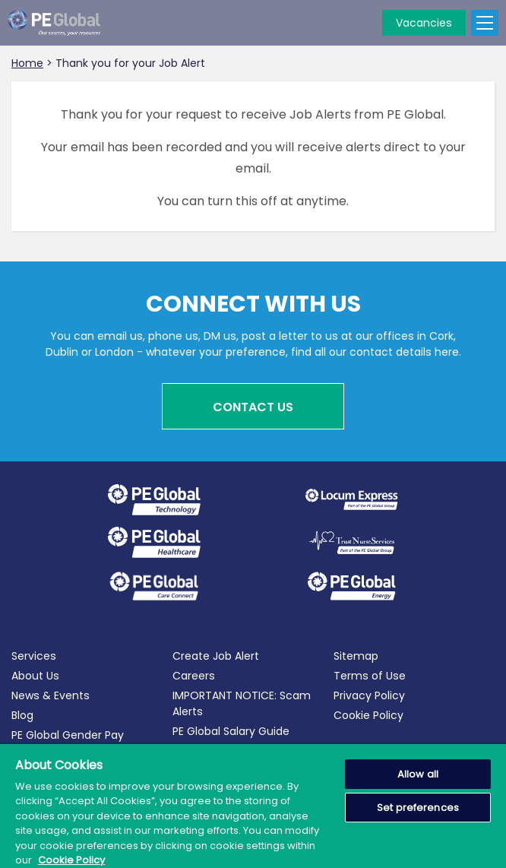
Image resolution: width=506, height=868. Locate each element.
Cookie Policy (368, 715)
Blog (22, 715)
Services (33, 656)
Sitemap (356, 656)
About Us (35, 675)
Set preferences (418, 807)
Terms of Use (370, 675)
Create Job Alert (215, 656)
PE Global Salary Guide (230, 731)
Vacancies (424, 22)
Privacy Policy (369, 695)
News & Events (50, 695)
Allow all (417, 774)
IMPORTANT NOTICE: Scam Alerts (241, 703)
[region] (253, 806)
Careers (193, 675)
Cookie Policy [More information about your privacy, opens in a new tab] (71, 860)
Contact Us (253, 407)
